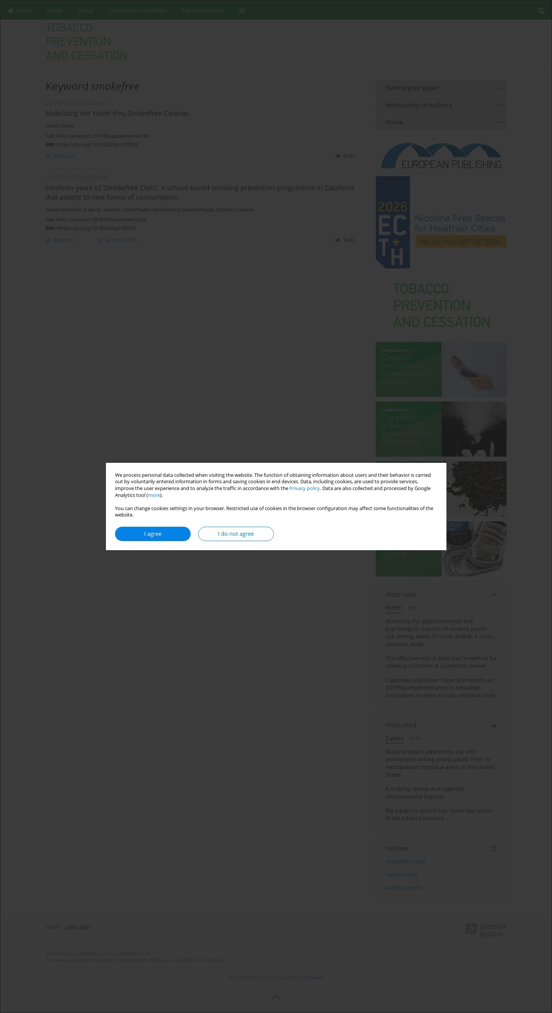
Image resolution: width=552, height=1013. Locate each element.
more (154, 495)
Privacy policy (304, 488)
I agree (153, 534)
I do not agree (236, 534)
